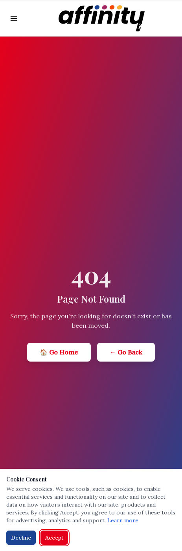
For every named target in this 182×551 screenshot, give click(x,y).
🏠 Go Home (59, 352)
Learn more (122, 520)
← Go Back (126, 352)
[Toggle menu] (13, 18)
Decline (21, 537)
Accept (54, 537)
